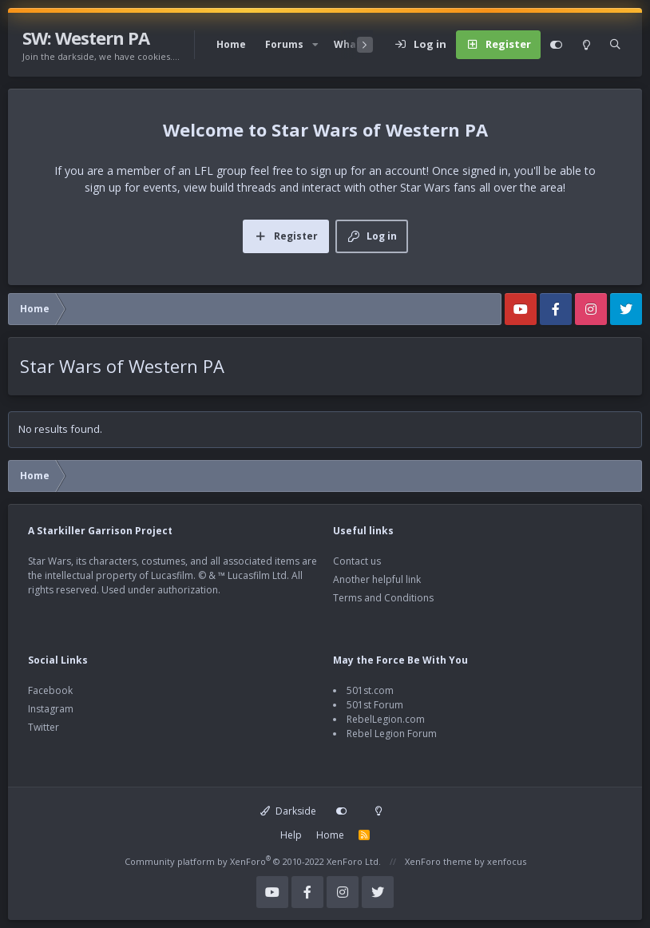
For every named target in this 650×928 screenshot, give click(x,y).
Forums (284, 44)
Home (231, 44)
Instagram (50, 709)
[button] (315, 44)
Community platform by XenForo (253, 861)
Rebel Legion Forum (392, 733)
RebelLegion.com (386, 719)
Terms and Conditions (383, 598)
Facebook (50, 690)
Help (291, 835)
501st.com (370, 690)
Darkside (288, 811)
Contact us (357, 561)
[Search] (615, 44)
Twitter (43, 727)
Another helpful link (377, 579)
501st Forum (375, 705)
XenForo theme (438, 861)
